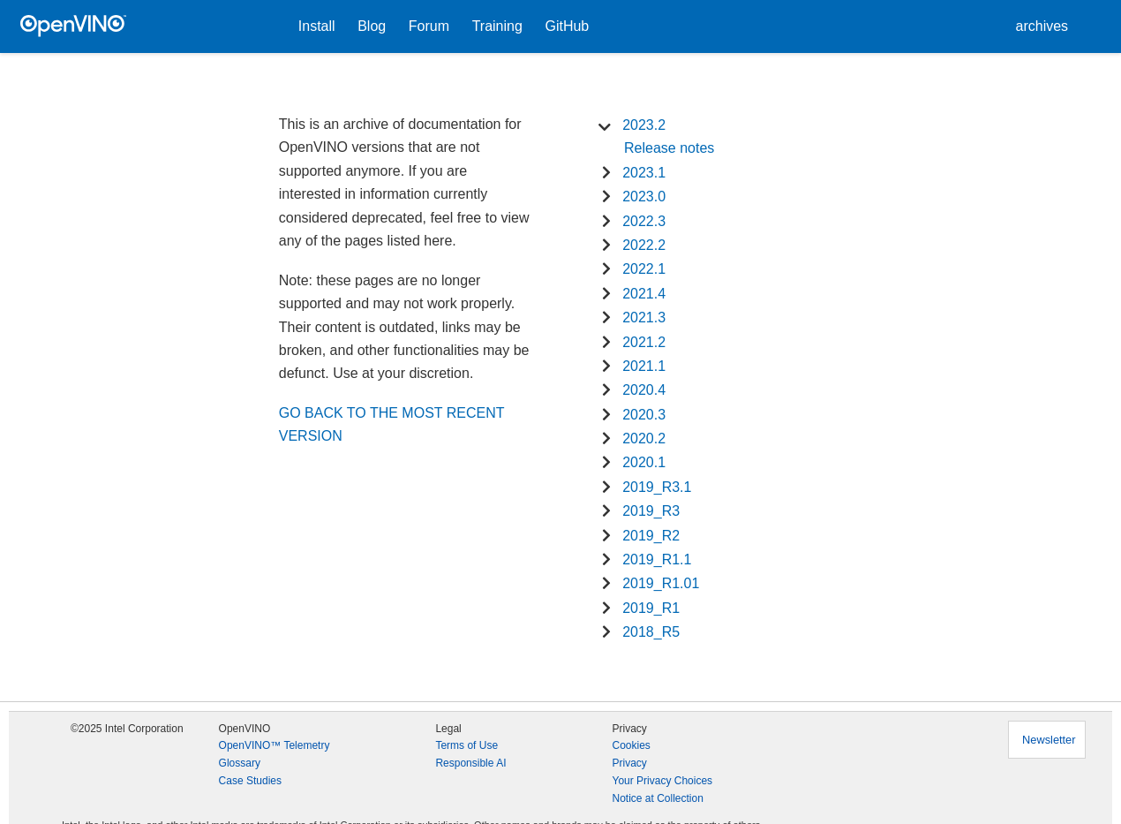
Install (316, 26)
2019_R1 (651, 608)
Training (497, 26)
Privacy (629, 763)
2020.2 (644, 438)
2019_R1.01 (660, 583)
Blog (371, 26)
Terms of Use (466, 745)
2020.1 (644, 462)
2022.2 (644, 245)
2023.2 (644, 124)
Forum (429, 26)
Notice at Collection (657, 798)
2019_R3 (651, 510)
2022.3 (644, 221)
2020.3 (644, 414)
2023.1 (644, 172)
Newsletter (1048, 739)
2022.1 (644, 268)
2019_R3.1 (656, 487)
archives (1042, 26)
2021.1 (644, 366)
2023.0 (644, 196)
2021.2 (644, 342)
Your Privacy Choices (662, 781)
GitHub (567, 26)
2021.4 (644, 293)
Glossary (239, 763)
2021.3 (644, 317)
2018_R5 (651, 631)
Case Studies (250, 781)
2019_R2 (651, 535)
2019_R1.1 (656, 559)
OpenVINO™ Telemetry (274, 745)
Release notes (669, 147)
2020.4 (644, 389)
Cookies (631, 745)
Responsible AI (470, 763)
